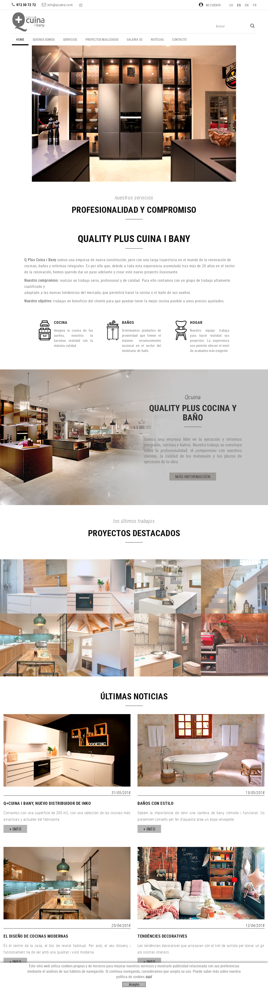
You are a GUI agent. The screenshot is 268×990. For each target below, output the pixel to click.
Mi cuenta (210, 5)
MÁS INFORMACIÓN (107, 476)
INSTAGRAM (81, 5)
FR (254, 5)
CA (231, 5)
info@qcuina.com (60, 4)
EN (247, 5)
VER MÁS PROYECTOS (137, 166)
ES (239, 5)
